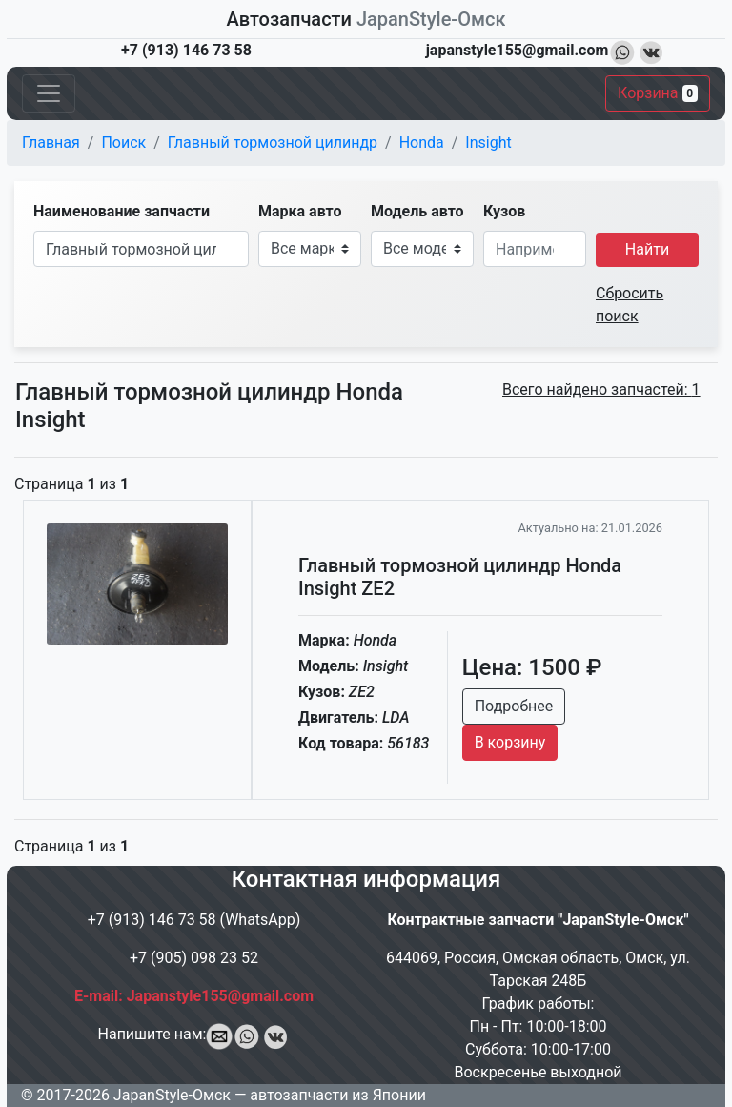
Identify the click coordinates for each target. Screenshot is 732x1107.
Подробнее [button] (514, 706)
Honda (421, 142)
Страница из (71, 484)
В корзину (510, 742)
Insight (488, 142)
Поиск (123, 142)
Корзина (658, 93)
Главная (51, 142)
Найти (647, 249)
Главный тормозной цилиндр (272, 142)
